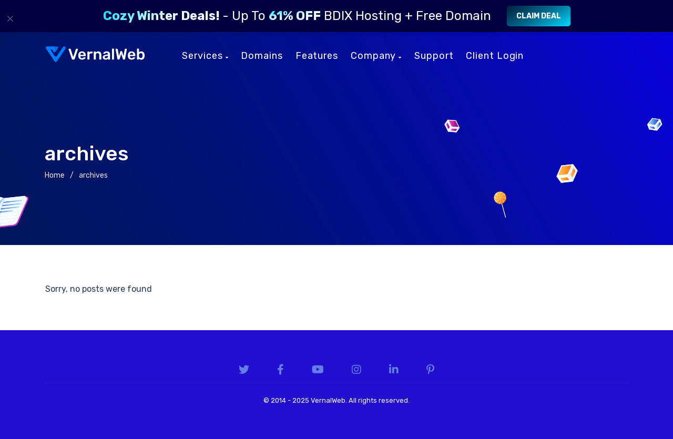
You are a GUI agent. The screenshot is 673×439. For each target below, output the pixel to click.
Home (55, 175)
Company (376, 56)
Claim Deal (538, 16)
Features (316, 56)
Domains (261, 56)
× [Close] (10, 18)
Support (433, 56)
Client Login (495, 56)
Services (205, 56)
